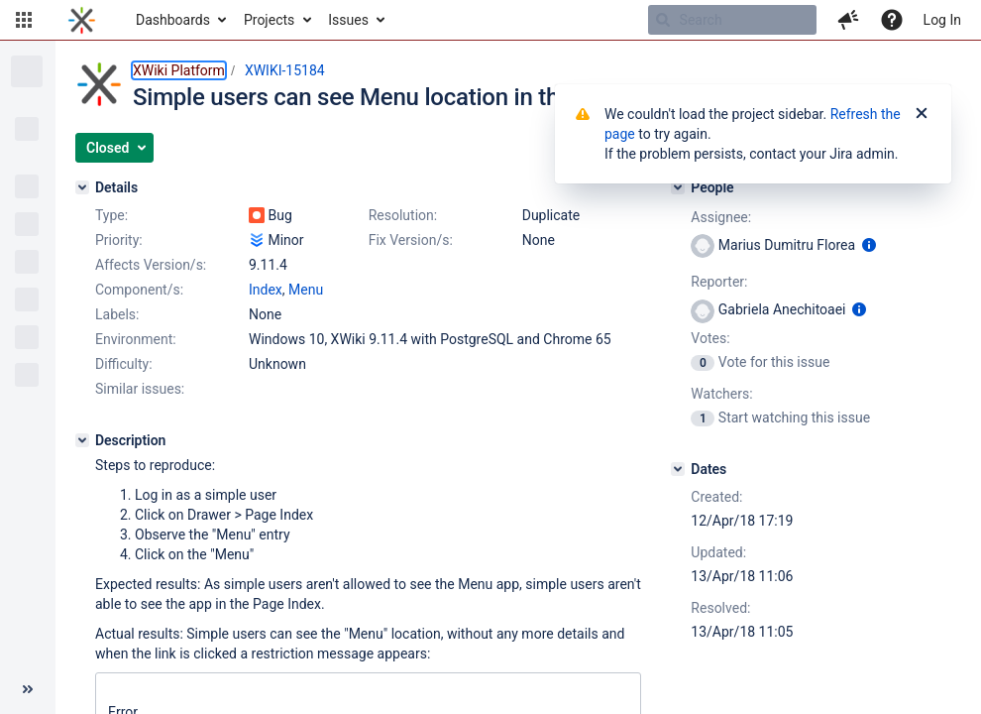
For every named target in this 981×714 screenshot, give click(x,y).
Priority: (119, 240)
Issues (348, 20)
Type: (111, 215)
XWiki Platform (179, 70)
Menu (305, 290)
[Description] (82, 440)
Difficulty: (124, 364)
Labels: (117, 314)
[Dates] (678, 469)
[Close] (921, 114)
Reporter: (719, 282)
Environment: (135, 339)
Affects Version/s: (150, 265)
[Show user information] (869, 245)
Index (265, 290)
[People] (678, 187)
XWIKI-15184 (285, 70)
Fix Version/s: (411, 240)
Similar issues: (139, 389)
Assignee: (721, 217)
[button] (24, 20)
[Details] (82, 187)
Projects (269, 20)
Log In (942, 20)
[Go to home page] (81, 20)
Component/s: (139, 290)
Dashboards (173, 20)
